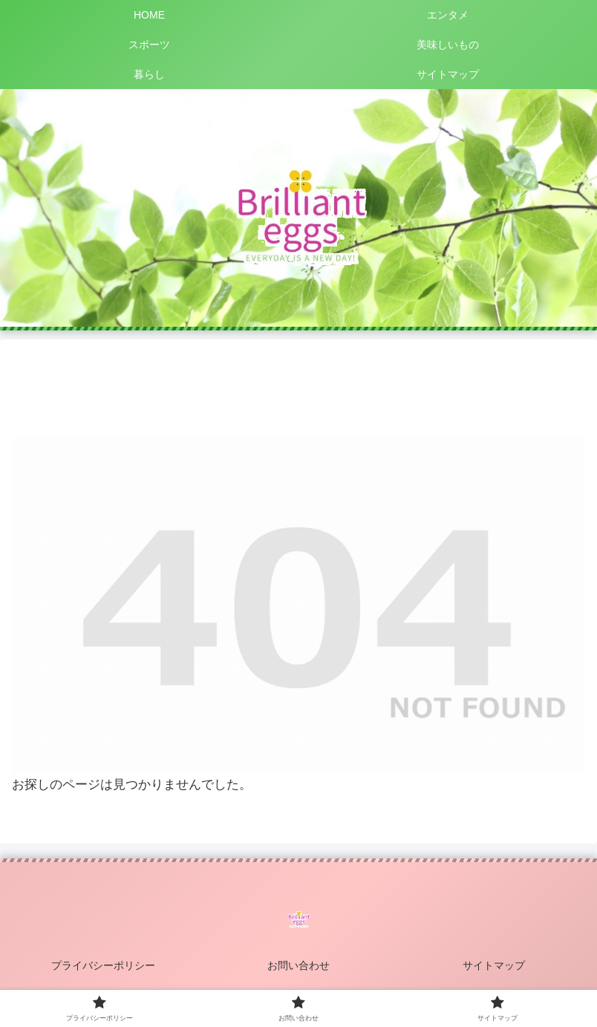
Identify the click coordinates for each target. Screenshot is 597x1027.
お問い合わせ (298, 965)
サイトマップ (494, 965)
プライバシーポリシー (103, 965)
